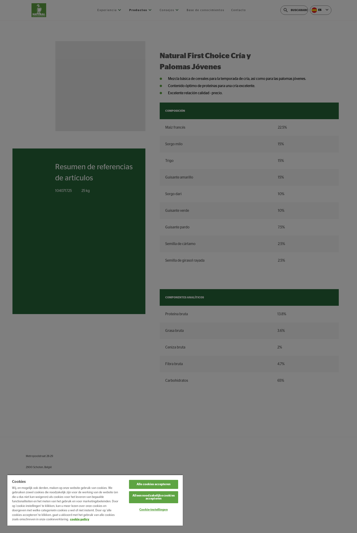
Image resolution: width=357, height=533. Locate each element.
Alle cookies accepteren (154, 484)
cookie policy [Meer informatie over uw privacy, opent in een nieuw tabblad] (79, 519)
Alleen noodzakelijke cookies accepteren (153, 497)
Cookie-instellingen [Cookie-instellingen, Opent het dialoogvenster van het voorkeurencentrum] (153, 509)
